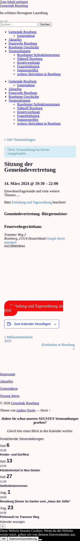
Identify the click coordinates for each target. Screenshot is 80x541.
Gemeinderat (26, 35)
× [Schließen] (2, 526)
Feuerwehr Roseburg (23, 43)
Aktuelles (15, 39)
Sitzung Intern (9, 396)
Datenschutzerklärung (23, 538)
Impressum (7, 374)
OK (4, 538)
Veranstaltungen (20, 51)
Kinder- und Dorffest (14, 454)
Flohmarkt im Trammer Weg (19, 517)
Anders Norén (25, 410)
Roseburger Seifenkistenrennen (38, 55)
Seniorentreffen (27, 70)
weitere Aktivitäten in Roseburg (39, 74)
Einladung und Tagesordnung (32, 202)
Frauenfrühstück (28, 66)
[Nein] (40, 539)
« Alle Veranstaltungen (19, 139)
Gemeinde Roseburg (14, 5)
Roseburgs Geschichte (24, 47)
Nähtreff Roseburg (29, 58)
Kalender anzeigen (12, 522)
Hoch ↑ (46, 410)
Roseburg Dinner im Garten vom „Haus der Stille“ (35, 501)
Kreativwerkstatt (28, 62)
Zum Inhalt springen (14, 2)
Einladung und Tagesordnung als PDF (33, 308)
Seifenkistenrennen (14, 486)
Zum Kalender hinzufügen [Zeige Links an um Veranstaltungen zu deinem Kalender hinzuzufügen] (32, 324)
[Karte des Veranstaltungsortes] (37, 275)
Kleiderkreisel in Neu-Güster (20, 470)
